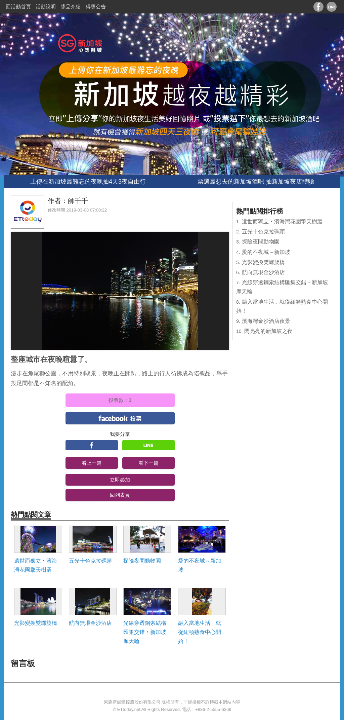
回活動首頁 (18, 6)
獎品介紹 (70, 6)
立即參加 (120, 480)
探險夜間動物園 (142, 561)
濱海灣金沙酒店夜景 (266, 321)
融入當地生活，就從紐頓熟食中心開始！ (199, 632)
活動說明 (46, 6)
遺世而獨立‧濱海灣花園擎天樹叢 (35, 565)
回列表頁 (120, 495)
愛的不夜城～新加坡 (199, 565)
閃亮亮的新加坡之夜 (268, 331)
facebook (120, 418)
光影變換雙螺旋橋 (35, 623)
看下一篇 (148, 463)
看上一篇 (92, 463)
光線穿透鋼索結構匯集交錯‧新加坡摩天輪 (144, 632)
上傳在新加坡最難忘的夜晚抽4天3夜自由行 (88, 181)
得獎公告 (96, 6)
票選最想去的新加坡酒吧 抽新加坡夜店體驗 (256, 181)
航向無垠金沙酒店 (90, 623)
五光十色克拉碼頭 (90, 561)
